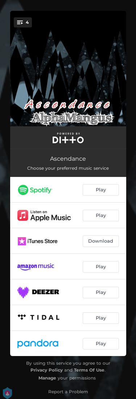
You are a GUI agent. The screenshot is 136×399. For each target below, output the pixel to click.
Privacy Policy (46, 370)
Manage (47, 378)
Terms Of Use (89, 370)
